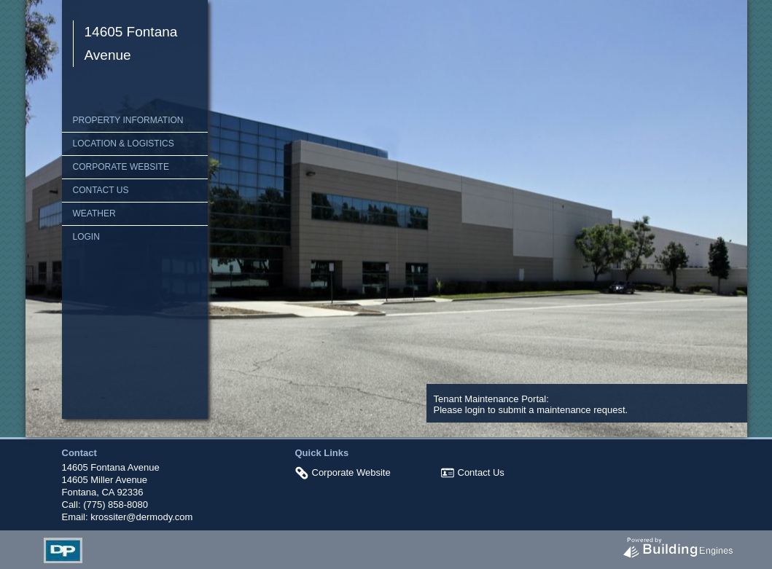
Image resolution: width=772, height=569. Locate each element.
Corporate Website (121, 167)
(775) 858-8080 (115, 504)
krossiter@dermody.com (141, 516)
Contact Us (101, 190)
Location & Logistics (123, 143)
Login (86, 237)
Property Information (128, 120)
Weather (94, 213)
